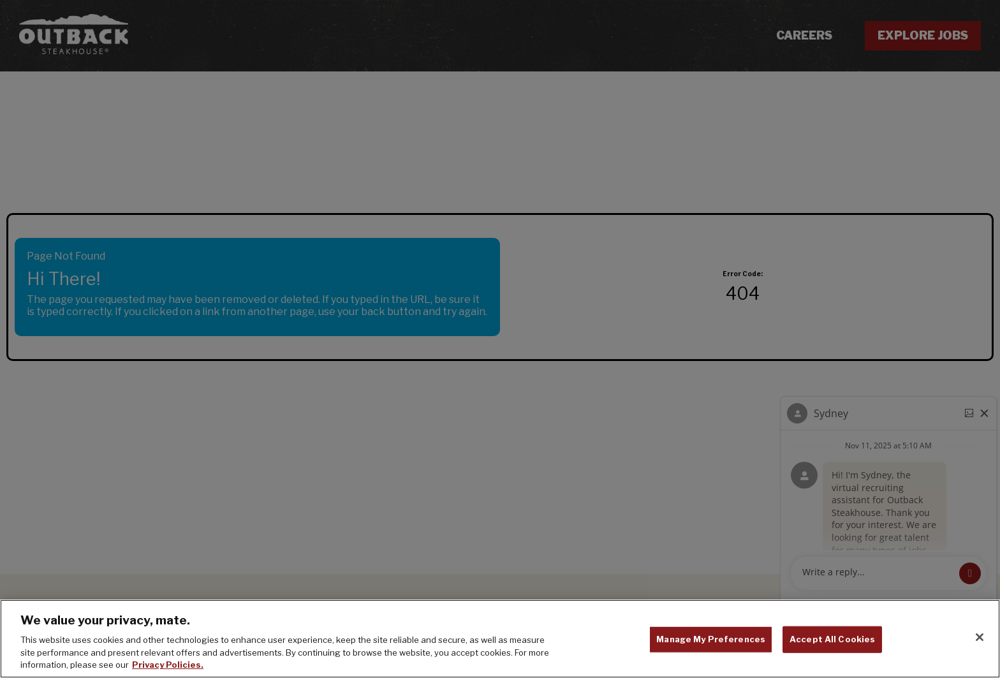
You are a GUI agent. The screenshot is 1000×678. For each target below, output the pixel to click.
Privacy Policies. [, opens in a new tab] (167, 665)
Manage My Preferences (710, 639)
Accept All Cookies (832, 639)
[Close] (980, 637)
